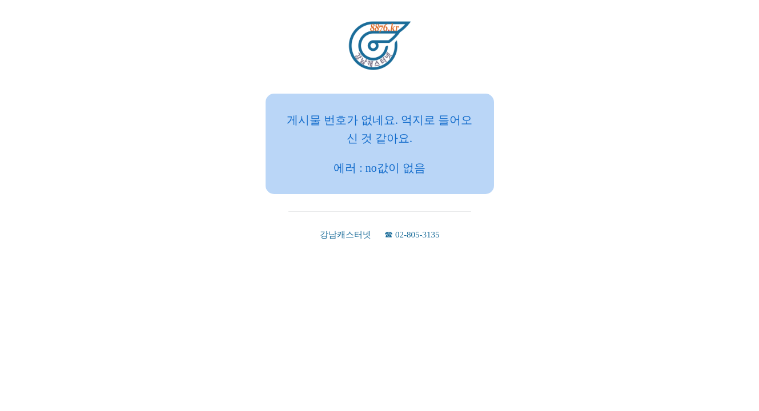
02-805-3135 (417, 234)
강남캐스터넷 (345, 234)
